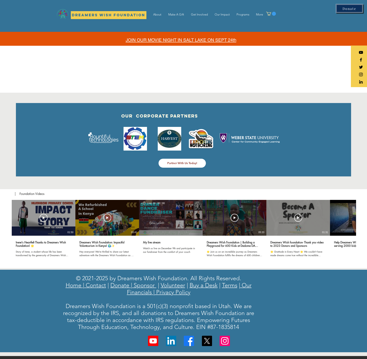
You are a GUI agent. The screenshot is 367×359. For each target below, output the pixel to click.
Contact (95, 285)
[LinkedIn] (360, 81)
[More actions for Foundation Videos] (29, 194)
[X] (207, 341)
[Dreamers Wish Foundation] (108, 15)
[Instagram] (225, 341)
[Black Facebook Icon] (360, 59)
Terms (229, 285)
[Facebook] (189, 341)
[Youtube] (153, 341)
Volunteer (173, 285)
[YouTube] (360, 52)
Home (74, 285)
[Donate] (349, 8)
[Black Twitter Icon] (360, 67)
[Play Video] (44, 218)
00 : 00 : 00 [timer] (159, 203)
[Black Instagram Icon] (360, 74)
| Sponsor (143, 285)
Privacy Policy (172, 292)
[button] (271, 14)
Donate (120, 285)
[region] (153, 203)
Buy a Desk (204, 285)
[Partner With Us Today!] (182, 163)
